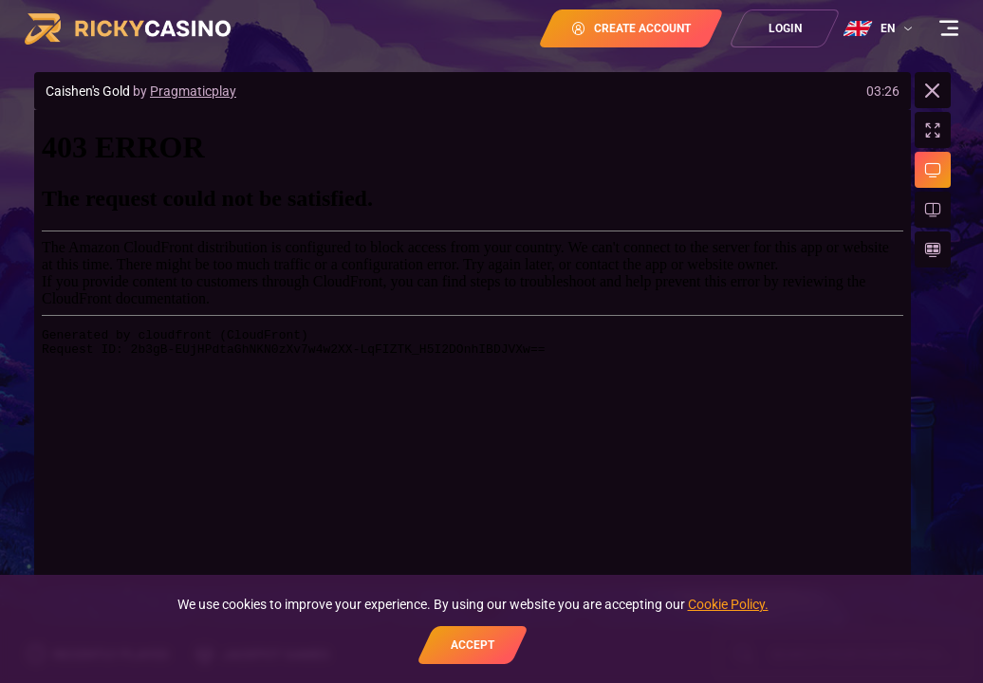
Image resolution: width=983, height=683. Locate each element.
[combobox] (880, 28)
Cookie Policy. (728, 604)
